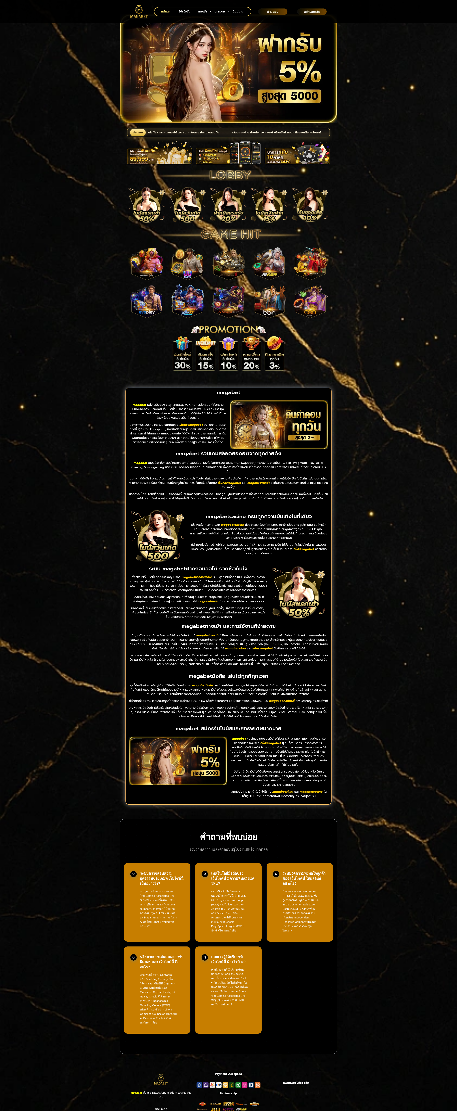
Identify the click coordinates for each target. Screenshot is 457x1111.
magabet (136, 1103)
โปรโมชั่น (184, 11)
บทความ (219, 11)
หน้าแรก (166, 11)
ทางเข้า (202, 11)
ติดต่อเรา (238, 11)
